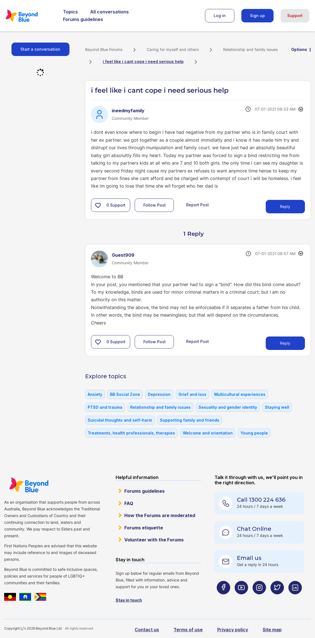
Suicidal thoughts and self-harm (120, 420)
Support (295, 15)
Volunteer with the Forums (154, 540)
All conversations (109, 12)
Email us (249, 558)
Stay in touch (129, 600)
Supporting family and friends (189, 420)
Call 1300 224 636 (261, 499)
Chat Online (254, 528)
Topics (70, 12)
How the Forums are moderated (159, 515)
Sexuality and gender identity (228, 407)
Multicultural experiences (239, 394)
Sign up (257, 15)
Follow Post (154, 205)
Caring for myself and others (173, 49)
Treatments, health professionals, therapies (131, 433)
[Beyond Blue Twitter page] (277, 598)
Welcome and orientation (208, 433)
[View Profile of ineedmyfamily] (128, 110)
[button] (98, 205)
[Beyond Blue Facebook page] (223, 598)
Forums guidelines (83, 19)
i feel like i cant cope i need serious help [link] (143, 61)
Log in (220, 15)
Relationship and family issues (250, 49)
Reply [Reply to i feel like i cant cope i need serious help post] (285, 206)
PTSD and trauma (105, 407)
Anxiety (95, 394)
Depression (159, 394)
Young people (254, 433)
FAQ (128, 503)
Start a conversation (40, 49)
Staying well (277, 407)
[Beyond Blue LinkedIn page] (295, 598)
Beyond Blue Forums (29, 16)
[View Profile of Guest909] (123, 255)
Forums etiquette (143, 528)
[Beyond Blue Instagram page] (259, 598)
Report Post (197, 204)
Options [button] (299, 49)
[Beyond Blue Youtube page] (241, 598)
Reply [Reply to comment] (285, 343)
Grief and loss (192, 394)
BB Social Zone (125, 394)
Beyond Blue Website (28, 485)
